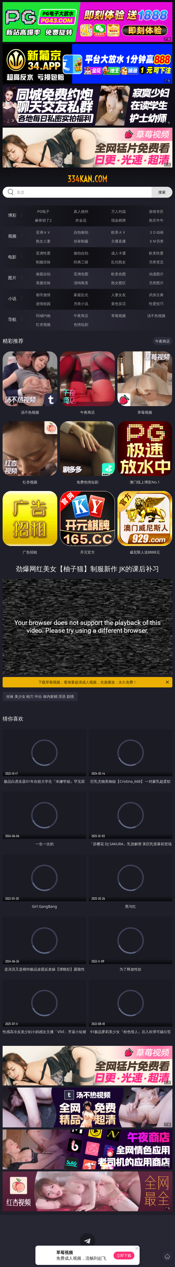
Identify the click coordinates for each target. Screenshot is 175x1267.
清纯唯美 (81, 282)
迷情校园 (43, 303)
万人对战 (118, 211)
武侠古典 (156, 294)
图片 (12, 278)
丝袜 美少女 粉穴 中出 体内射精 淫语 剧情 (40, 696)
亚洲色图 (81, 273)
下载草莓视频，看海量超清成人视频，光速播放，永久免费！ (104, 682)
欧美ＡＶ (118, 232)
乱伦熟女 (118, 261)
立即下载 (124, 1255)
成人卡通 (118, 253)
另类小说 (81, 303)
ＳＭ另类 (156, 241)
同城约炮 (43, 315)
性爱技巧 (156, 303)
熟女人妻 (43, 241)
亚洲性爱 (43, 253)
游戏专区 (156, 211)
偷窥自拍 (43, 273)
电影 (12, 257)
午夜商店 (81, 315)
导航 (12, 319)
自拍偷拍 (81, 232)
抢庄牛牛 (156, 220)
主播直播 (118, 241)
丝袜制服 (81, 241)
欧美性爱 (156, 253)
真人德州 (81, 211)
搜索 (162, 192)
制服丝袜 (43, 261)
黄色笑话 (118, 303)
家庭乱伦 (81, 294)
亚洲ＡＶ (43, 232)
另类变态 (156, 261)
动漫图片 (156, 273)
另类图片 (156, 282)
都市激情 (43, 294)
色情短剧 (81, 324)
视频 (12, 236)
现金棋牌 (118, 220)
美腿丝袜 (43, 282)
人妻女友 (118, 294)
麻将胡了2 (43, 220)
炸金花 (81, 220)
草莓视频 (118, 315)
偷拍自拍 (81, 253)
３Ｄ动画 (156, 232)
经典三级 (81, 261)
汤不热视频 (156, 315)
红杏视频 (43, 324)
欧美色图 (118, 273)
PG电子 (43, 211)
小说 (12, 298)
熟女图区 (118, 282)
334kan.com (87, 179)
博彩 (12, 215)
